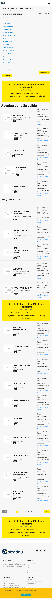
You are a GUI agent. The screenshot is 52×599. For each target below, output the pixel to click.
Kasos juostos (7, 23)
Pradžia (4, 8)
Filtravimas (7, 75)
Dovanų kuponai (31, 583)
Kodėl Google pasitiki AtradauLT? (36, 570)
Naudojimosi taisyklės (9, 579)
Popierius (5, 38)
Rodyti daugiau (44, 72)
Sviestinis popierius (8, 47)
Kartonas (5, 20)
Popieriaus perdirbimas (9, 35)
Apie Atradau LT (31, 563)
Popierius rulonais (8, 66)
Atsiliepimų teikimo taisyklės (11, 585)
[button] (49, 3)
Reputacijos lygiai (32, 567)
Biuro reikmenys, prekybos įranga (24, 8)
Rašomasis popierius (8, 41)
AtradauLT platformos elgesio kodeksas (14, 587)
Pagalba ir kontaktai (32, 565)
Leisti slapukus (26, 594)
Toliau (47, 511)
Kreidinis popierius (8, 26)
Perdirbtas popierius (8, 32)
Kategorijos (11, 8)
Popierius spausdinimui (9, 56)
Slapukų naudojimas (8, 583)
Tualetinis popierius (8, 50)
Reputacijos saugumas (33, 572)
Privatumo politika (8, 581)
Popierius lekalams (8, 62)
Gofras (5, 17)
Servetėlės (6, 44)
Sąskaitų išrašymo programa (34, 581)
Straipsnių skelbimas (32, 569)
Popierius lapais (7, 69)
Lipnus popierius (7, 29)
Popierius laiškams (8, 53)
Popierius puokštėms (8, 59)
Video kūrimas (31, 579)
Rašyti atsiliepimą (26, 99)
